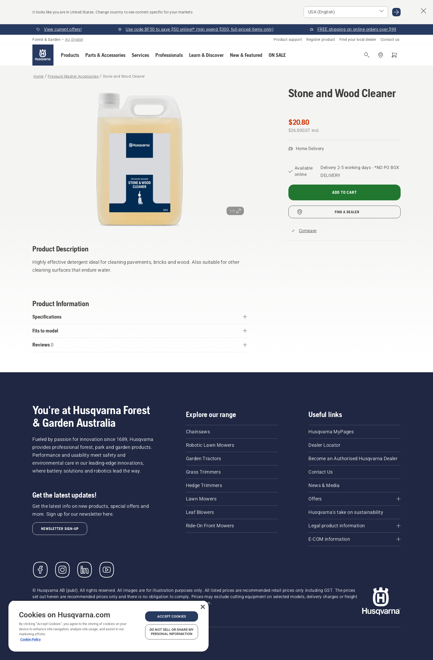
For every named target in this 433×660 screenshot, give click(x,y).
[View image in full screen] (139, 158)
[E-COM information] (354, 539)
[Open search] (367, 55)
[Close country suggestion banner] (423, 11)
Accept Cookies (171, 616)
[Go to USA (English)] (396, 12)
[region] (108, 626)
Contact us (390, 39)
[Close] (203, 607)
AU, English (74, 39)
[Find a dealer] (380, 55)
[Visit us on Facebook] (40, 570)
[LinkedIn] (84, 570)
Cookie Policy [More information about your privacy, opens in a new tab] (30, 639)
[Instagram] (62, 570)
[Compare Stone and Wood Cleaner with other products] (304, 231)
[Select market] (346, 12)
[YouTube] (107, 570)
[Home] (42, 55)
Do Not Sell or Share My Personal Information (172, 632)
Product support (288, 39)
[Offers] (354, 499)
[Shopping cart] (394, 55)
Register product (320, 39)
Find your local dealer (357, 39)
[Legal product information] (354, 526)
